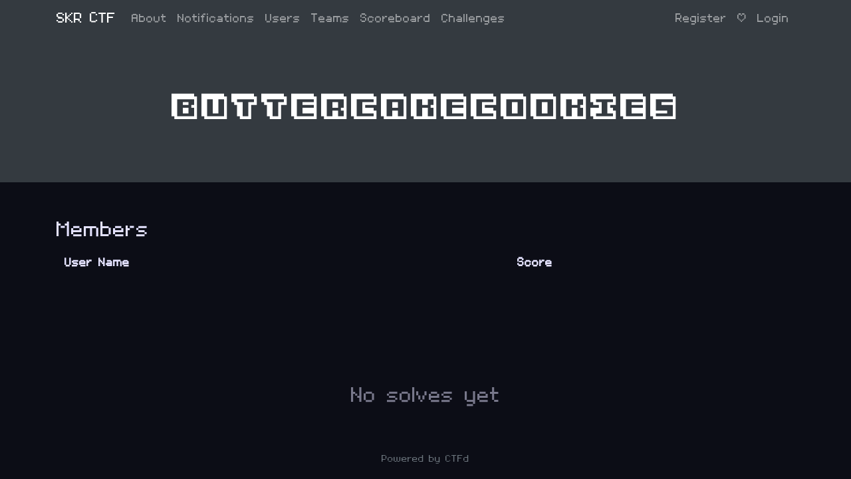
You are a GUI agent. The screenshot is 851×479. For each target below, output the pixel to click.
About (149, 18)
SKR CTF (86, 18)
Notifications (216, 18)
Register (701, 18)
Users (283, 18)
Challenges (473, 18)
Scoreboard (395, 18)
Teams (330, 18)
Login (773, 18)
